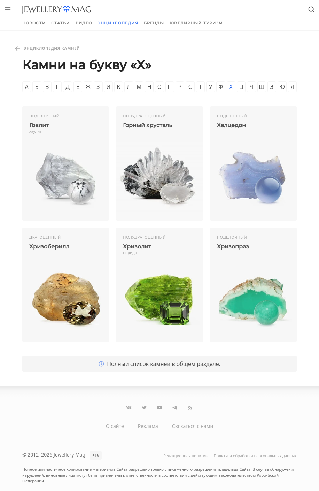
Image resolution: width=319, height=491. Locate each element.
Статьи (60, 23)
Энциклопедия (118, 23)
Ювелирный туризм (196, 23)
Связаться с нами (192, 426)
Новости (34, 23)
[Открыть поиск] (311, 9)
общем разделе (198, 364)
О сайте (115, 426)
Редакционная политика (186, 455)
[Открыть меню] (7, 9)
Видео (84, 23)
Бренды (154, 23)
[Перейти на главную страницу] (56, 9)
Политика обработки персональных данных (255, 455)
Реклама (148, 426)
